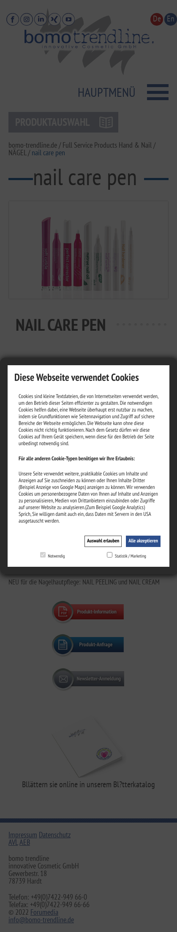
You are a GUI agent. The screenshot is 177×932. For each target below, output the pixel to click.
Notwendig (56, 556)
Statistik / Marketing (130, 556)
